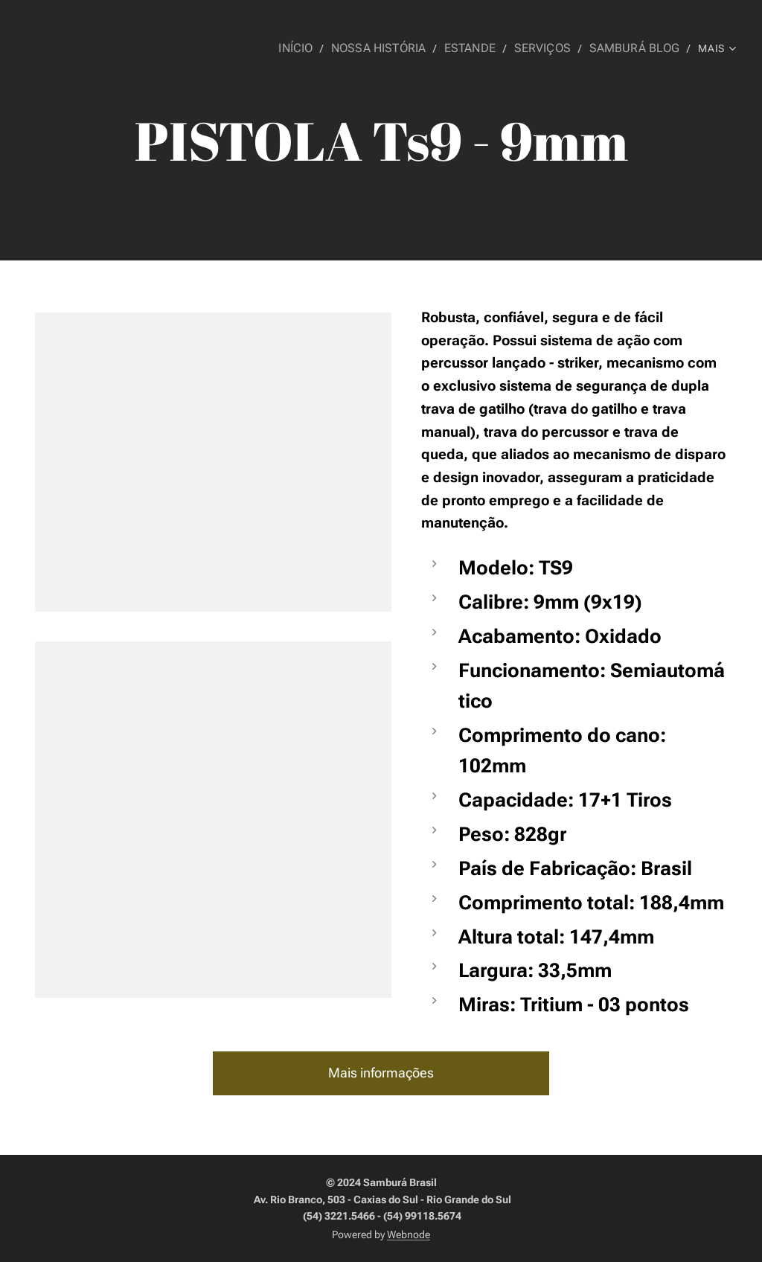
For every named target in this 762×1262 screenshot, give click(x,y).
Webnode (408, 1234)
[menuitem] (318, 48)
